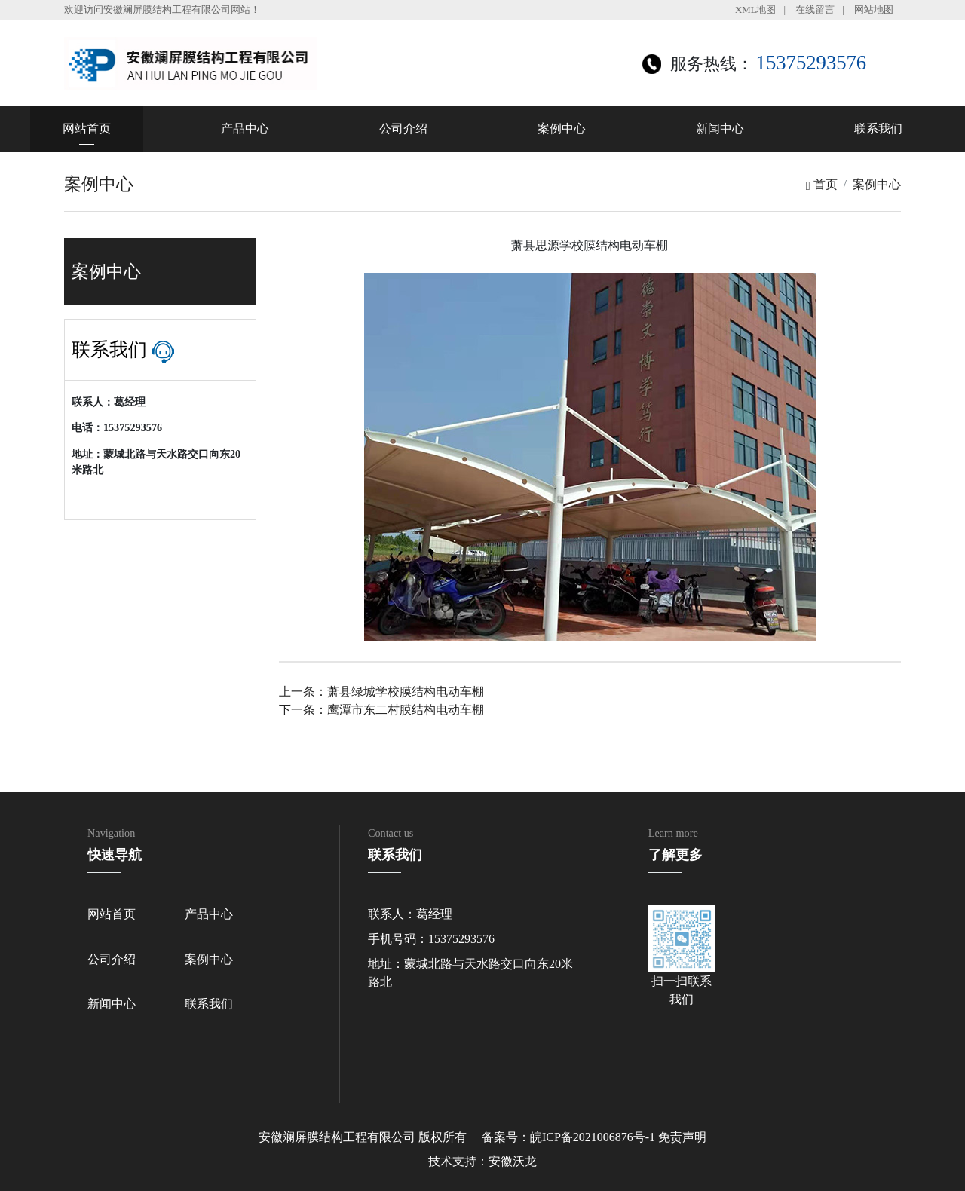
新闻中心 (720, 128)
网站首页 (87, 128)
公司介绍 (403, 128)
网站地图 (873, 10)
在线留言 (815, 10)
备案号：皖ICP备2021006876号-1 (568, 1137)
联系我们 (878, 128)
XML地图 (755, 10)
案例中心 (562, 128)
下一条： (381, 709)
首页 (822, 184)
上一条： (381, 691)
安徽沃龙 (513, 1161)
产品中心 (245, 128)
